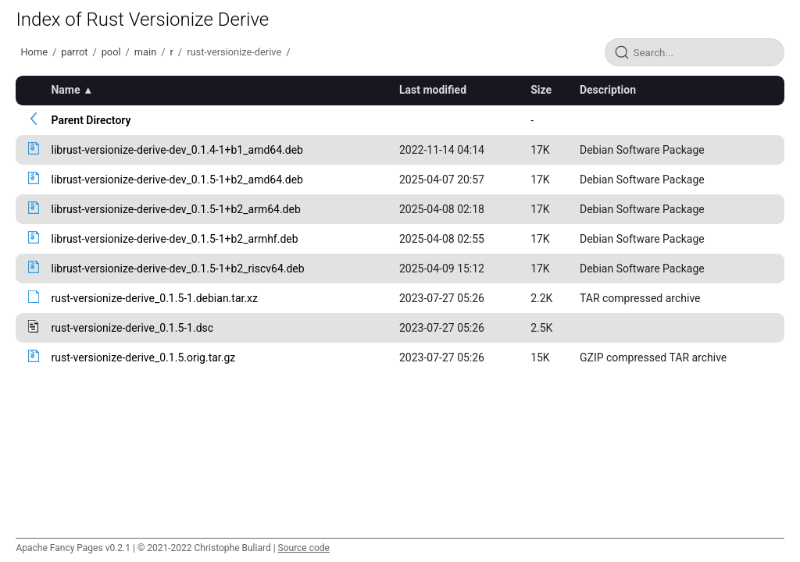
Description (608, 90)
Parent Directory (90, 120)
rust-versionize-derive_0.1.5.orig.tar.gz (143, 357)
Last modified (432, 90)
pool (111, 52)
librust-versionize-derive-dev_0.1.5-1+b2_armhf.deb (174, 239)
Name (65, 90)
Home (33, 52)
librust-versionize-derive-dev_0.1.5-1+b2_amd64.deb (176, 179)
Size (541, 90)
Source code (304, 547)
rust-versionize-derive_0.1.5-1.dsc (132, 328)
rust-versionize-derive (234, 52)
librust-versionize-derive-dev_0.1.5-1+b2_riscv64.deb (177, 268)
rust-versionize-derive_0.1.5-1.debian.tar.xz (154, 298)
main (145, 52)
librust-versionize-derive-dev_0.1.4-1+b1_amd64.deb (176, 150)
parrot (74, 52)
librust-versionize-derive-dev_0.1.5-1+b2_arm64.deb (175, 209)
